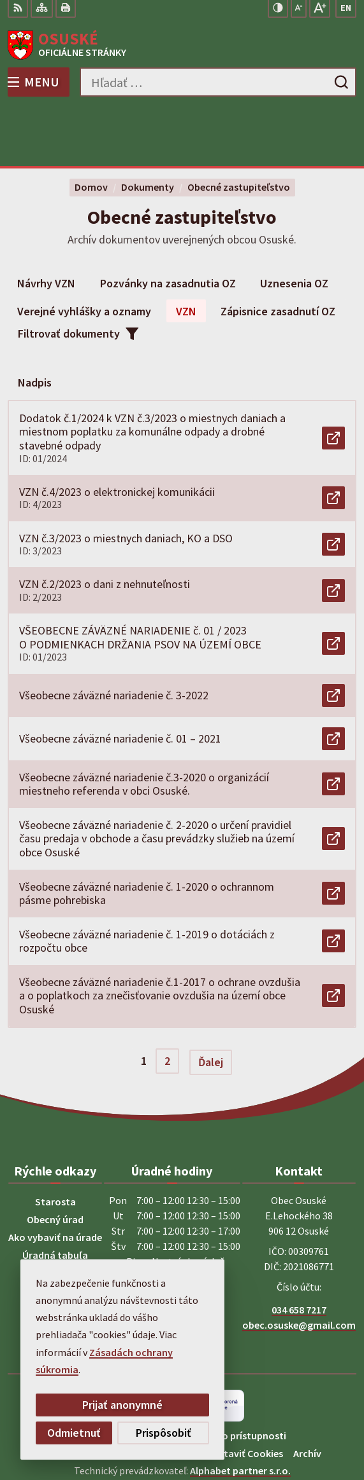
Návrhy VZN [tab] (46, 223)
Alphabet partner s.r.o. (240, 1410)
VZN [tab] (186, 251)
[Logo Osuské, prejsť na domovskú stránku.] (182, 45)
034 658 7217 (299, 1250)
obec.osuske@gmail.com (299, 1265)
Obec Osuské (217, 1428)
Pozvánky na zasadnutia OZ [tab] (168, 223)
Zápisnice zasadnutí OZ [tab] (278, 251)
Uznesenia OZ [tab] (294, 223)
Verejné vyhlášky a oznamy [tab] (84, 251)
